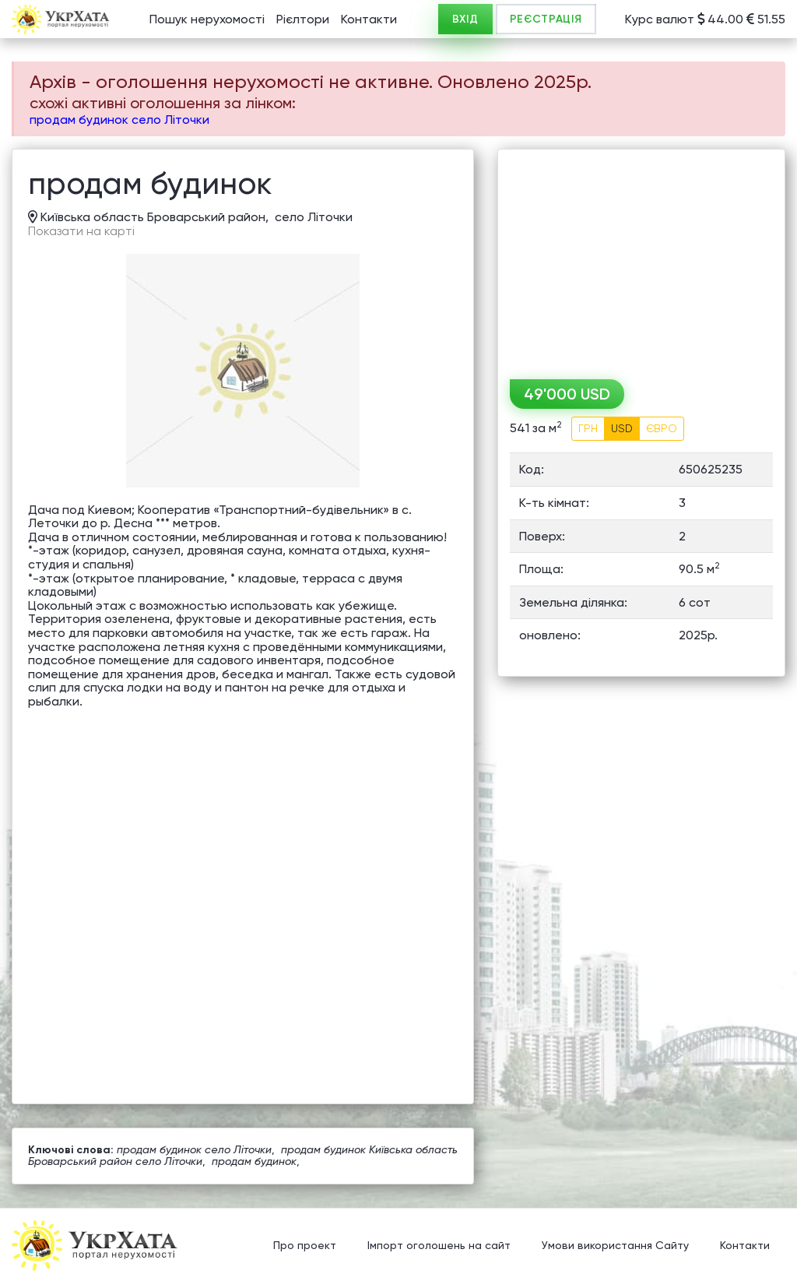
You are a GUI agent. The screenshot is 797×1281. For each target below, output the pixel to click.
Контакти (369, 19)
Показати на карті (81, 231)
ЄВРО (661, 428)
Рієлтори (302, 19)
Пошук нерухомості (207, 19)
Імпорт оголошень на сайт (439, 1246)
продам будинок (254, 1161)
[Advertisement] (641, 259)
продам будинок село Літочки (119, 119)
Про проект (304, 1246)
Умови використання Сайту (615, 1246)
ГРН (588, 428)
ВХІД (465, 19)
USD (622, 428)
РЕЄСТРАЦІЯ (546, 19)
